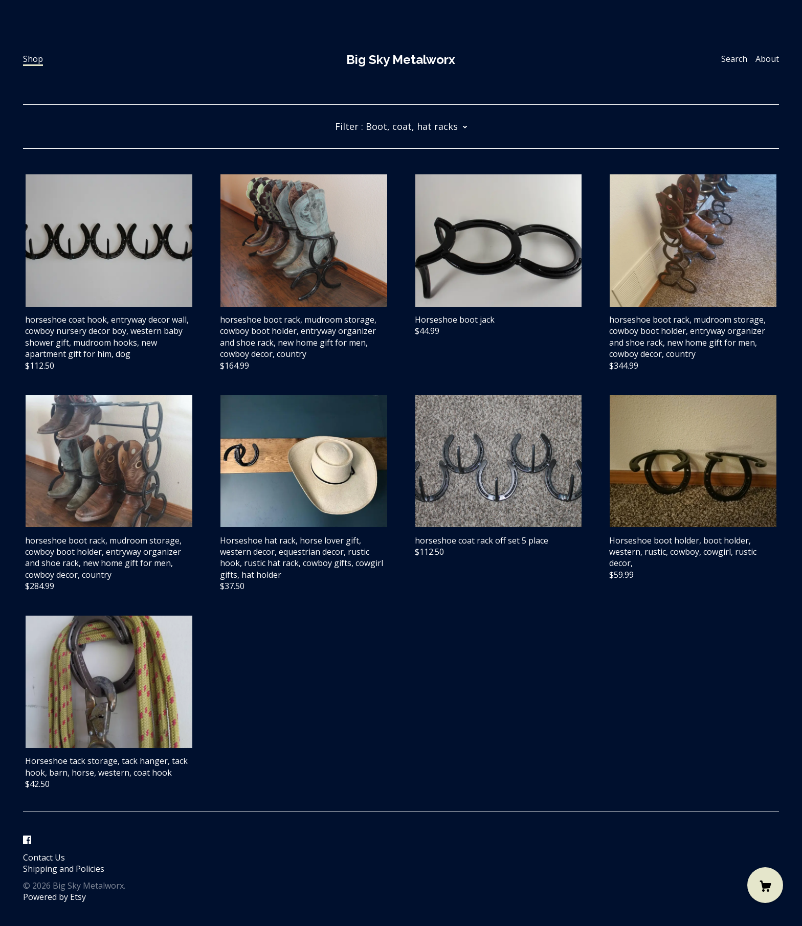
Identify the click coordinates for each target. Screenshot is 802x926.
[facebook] (27, 840)
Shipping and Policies (63, 868)
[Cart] (765, 885)
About (767, 58)
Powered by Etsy (54, 896)
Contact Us (44, 857)
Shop (33, 58)
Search (734, 58)
